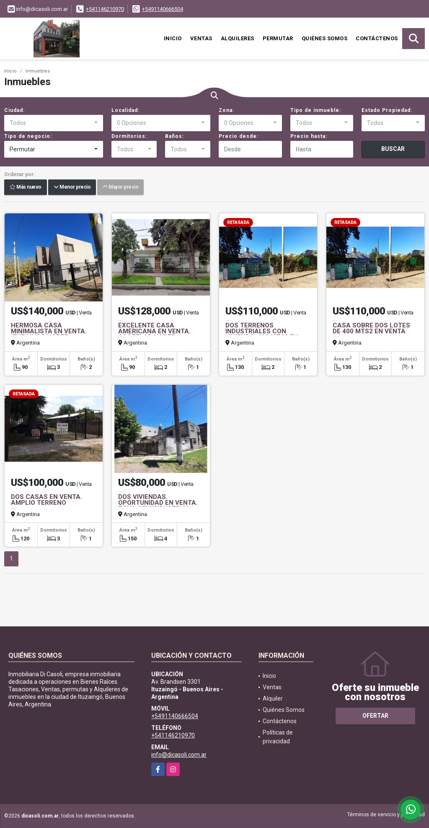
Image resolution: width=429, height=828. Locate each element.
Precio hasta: (308, 136)
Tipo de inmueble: (315, 110)
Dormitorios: (129, 136)
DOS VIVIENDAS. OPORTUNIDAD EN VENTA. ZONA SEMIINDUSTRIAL (158, 502)
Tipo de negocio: (28, 136)
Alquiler (273, 698)
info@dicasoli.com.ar (179, 754)
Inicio (173, 38)
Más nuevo (25, 187)
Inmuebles (38, 71)
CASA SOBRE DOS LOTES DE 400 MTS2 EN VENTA (371, 328)
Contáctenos (377, 38)
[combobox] (53, 123)
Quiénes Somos (325, 38)
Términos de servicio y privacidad (386, 815)
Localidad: (125, 110)
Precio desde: (238, 136)
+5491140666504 (162, 9)
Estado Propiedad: (387, 110)
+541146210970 (105, 9)
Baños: (174, 136)
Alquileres (237, 38)
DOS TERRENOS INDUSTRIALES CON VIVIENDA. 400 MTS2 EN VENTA (261, 334)
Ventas (201, 38)
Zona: (226, 110)
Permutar (278, 38)
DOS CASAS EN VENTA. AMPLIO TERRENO (46, 499)
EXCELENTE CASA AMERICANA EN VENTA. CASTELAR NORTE (154, 331)
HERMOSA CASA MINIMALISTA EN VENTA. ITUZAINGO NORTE (49, 331)
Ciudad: (14, 110)
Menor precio (72, 187)
